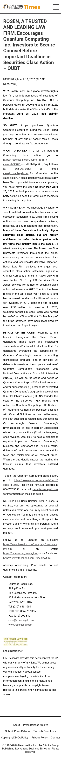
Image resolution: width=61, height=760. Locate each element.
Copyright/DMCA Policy (14, 737)
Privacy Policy (40, 737)
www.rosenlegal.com (20, 624)
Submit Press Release (17, 731)
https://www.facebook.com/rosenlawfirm (27, 558)
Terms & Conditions (44, 731)
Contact (55, 737)
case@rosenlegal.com (15, 173)
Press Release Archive (35, 724)
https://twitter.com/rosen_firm (20, 553)
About (16, 724)
